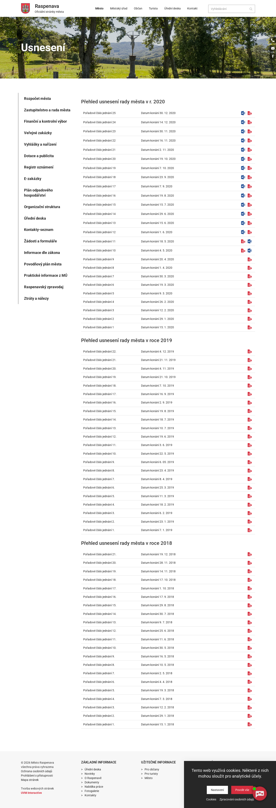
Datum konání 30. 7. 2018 (157, 614)
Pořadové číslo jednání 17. (99, 394)
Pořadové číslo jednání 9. (99, 462)
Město (100, 8)
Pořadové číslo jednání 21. (99, 360)
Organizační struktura (42, 207)
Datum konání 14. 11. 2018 (158, 571)
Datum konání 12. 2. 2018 (157, 707)
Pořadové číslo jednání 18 (99, 177)
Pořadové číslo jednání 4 (98, 301)
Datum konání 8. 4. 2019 (156, 479)
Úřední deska (173, 8)
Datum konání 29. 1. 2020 (157, 318)
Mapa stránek (30, 779)
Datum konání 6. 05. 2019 (157, 462)
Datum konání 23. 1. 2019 (157, 521)
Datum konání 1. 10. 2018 (157, 588)
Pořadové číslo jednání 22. (99, 351)
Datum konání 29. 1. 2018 (157, 715)
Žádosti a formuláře (40, 241)
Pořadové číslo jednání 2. (99, 521)
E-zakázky (32, 178)
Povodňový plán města (43, 264)
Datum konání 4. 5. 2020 (156, 250)
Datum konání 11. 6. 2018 (157, 639)
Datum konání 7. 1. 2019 (156, 530)
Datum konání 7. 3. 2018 (156, 699)
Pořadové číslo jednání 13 (99, 223)
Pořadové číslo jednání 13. (99, 428)
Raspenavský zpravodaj (43, 287)
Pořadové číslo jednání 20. (99, 368)
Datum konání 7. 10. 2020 (157, 168)
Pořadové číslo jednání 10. (99, 453)
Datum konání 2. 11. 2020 (157, 149)
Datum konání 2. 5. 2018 (156, 673)
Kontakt (192, 8)
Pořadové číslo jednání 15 (99, 204)
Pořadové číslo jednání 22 (99, 140)
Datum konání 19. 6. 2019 (157, 436)
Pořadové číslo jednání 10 (99, 250)
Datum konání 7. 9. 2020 (156, 186)
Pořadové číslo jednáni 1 (98, 327)
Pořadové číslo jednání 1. (99, 530)
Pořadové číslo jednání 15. (99, 411)
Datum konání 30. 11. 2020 (158, 131)
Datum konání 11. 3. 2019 (157, 496)
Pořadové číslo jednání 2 (98, 318)
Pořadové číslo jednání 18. (99, 385)
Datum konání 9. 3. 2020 (156, 293)
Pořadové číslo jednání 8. (99, 470)
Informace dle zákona (42, 252)
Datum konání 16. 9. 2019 (157, 394)
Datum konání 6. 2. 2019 (156, 513)
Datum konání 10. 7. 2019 (157, 428)
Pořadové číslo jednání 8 (98, 267)
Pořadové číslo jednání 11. (99, 445)
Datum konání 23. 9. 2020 (157, 177)
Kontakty (90, 795)
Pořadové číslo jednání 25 (99, 113)
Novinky (90, 773)
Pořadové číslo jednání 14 (99, 214)
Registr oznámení (38, 167)
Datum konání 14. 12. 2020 (158, 122)
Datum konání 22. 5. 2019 (157, 453)
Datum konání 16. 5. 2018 (157, 656)
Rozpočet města (37, 98)
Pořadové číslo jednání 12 (99, 232)
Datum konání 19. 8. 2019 (157, 411)
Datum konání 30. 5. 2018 (157, 647)
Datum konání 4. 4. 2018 (156, 682)
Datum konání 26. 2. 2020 (157, 301)
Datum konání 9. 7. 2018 (156, 622)
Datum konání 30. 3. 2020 (157, 276)
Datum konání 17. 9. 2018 (157, 596)
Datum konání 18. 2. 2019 (157, 504)
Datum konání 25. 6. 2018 (157, 630)
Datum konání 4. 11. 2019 (157, 368)
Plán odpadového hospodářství (38, 193)
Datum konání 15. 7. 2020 (157, 204)
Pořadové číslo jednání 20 (99, 158)
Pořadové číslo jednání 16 (99, 195)
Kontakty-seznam (38, 229)
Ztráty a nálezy (36, 298)
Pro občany (152, 769)
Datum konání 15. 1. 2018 (157, 724)
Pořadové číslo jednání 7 (98, 276)
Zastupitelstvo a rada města (47, 110)
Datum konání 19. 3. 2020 (157, 284)
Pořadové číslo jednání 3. (99, 513)
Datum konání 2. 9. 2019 (156, 402)
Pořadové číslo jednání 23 (99, 131)
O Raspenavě (93, 778)
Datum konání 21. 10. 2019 (158, 377)
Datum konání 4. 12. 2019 (157, 351)
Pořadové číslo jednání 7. (99, 479)
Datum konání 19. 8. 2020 (157, 195)
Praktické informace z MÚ (45, 275)
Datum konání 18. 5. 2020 (157, 241)
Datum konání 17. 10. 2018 (158, 579)
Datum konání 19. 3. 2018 (157, 690)
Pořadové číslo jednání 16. (99, 402)
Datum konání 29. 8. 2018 (157, 605)
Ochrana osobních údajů (36, 771)
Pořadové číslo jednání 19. (99, 377)
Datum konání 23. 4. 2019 (157, 470)
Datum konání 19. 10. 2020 (158, 158)
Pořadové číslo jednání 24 (99, 122)
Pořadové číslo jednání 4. (99, 504)
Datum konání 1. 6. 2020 (156, 232)
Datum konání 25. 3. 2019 (157, 487)
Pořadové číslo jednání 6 (98, 284)
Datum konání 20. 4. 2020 (157, 259)
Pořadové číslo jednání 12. (99, 436)
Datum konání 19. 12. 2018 (158, 554)
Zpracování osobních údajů (237, 799)
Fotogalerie (92, 791)
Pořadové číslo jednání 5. (99, 496)
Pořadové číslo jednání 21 (99, 149)
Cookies (211, 799)
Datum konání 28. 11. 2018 (158, 562)
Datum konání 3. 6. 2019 (156, 445)
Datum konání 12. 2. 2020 (157, 310)
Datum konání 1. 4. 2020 (156, 267)
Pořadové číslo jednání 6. (99, 487)
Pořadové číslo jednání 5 (98, 293)
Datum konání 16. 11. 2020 (158, 140)
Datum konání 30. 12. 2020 (158, 113)
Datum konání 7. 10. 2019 (157, 385)
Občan (139, 8)
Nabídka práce (94, 786)
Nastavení (217, 790)
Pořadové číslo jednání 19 (99, 168)
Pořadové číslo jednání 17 (99, 186)
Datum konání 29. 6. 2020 (157, 214)
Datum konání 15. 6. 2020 (157, 223)
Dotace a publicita (39, 156)
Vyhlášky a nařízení (40, 144)
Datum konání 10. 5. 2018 (157, 664)
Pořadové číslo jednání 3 (98, 310)
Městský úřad (120, 8)
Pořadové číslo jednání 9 (98, 259)
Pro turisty (151, 773)
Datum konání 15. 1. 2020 (157, 327)
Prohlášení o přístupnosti (37, 775)
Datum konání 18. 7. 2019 (157, 419)
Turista (154, 8)
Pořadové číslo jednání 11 (99, 241)
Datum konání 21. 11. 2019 (158, 360)
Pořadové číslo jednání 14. (99, 419)
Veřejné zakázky (38, 133)
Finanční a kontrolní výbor (45, 121)
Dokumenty (92, 782)
